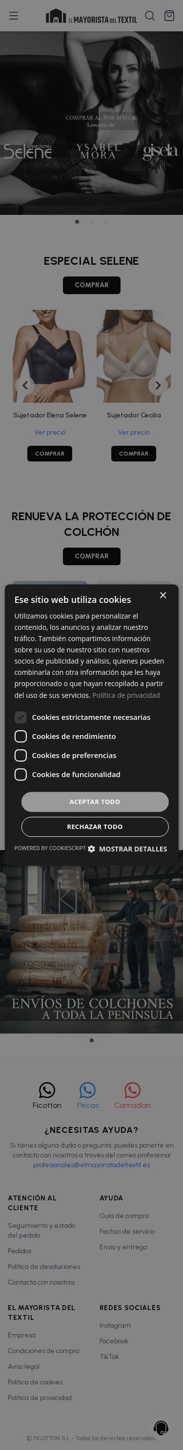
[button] (127, 848)
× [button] (162, 595)
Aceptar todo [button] (95, 801)
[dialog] (91, 725)
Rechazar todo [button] (95, 826)
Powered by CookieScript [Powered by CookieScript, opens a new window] (50, 848)
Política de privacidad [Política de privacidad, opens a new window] (126, 695)
